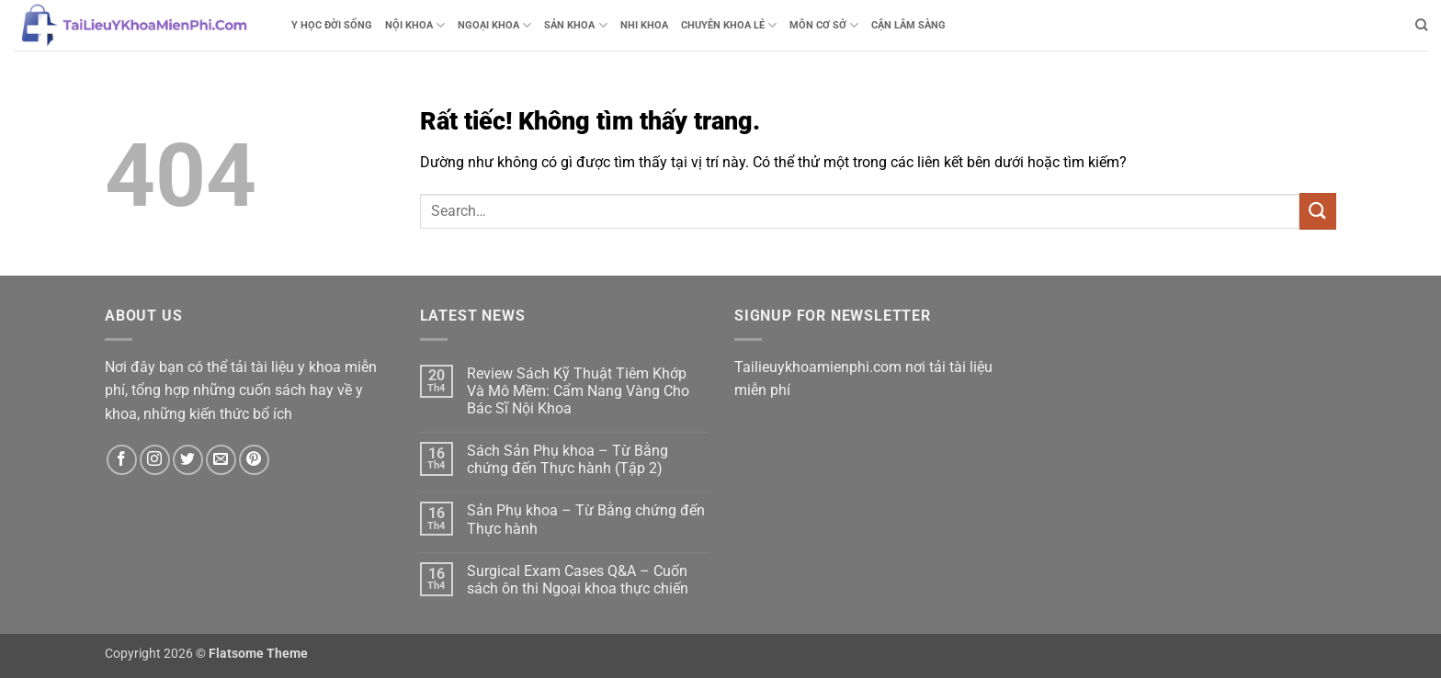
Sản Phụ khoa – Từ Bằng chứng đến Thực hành (586, 519)
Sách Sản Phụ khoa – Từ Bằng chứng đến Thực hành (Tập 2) (567, 459)
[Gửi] (1317, 211)
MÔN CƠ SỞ (823, 25)
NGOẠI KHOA (494, 25)
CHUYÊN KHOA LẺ (729, 25)
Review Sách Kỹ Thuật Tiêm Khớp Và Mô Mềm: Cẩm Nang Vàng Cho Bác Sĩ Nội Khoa (578, 391)
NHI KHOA (644, 25)
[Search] (1421, 24)
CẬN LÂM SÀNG (908, 25)
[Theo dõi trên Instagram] (155, 460)
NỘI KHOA (415, 25)
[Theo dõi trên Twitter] (188, 460)
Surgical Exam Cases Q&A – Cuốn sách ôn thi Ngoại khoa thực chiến (577, 579)
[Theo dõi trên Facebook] (122, 460)
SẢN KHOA (575, 25)
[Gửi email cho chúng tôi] (221, 460)
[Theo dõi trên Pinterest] (254, 460)
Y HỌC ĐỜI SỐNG (331, 25)
